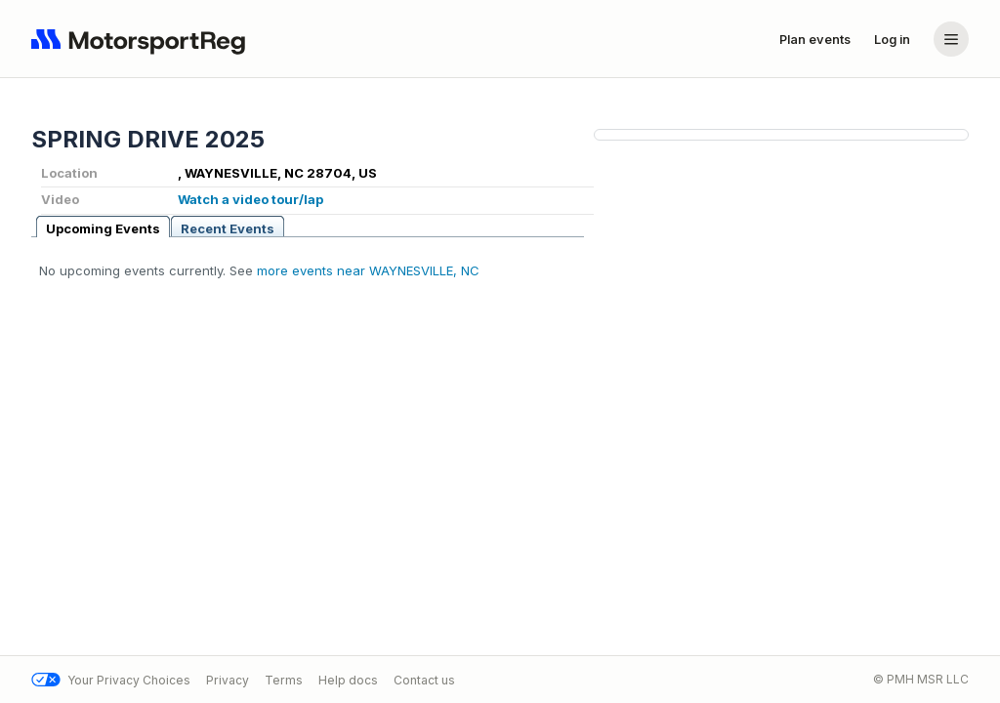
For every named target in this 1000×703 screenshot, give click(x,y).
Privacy (227, 680)
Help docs (348, 680)
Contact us (424, 680)
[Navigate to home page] (142, 39)
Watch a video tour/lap (250, 199)
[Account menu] (951, 39)
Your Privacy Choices (110, 680)
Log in (892, 39)
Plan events (815, 39)
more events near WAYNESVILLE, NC (368, 270)
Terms (284, 680)
